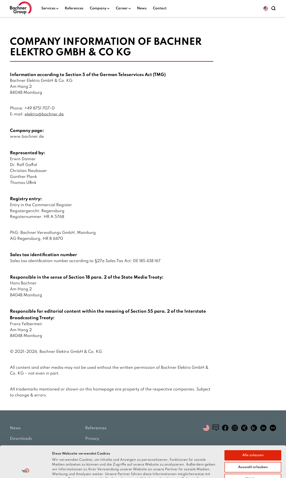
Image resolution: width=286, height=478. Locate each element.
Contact (160, 8)
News (142, 8)
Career (123, 8)
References (74, 8)
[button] (265, 8)
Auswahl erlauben (253, 437)
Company (99, 8)
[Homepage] (21, 8)
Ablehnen (253, 449)
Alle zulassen (253, 425)
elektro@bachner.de (44, 114)
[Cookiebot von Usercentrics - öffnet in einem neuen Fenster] (25, 470)
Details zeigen (224, 470)
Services (49, 8)
